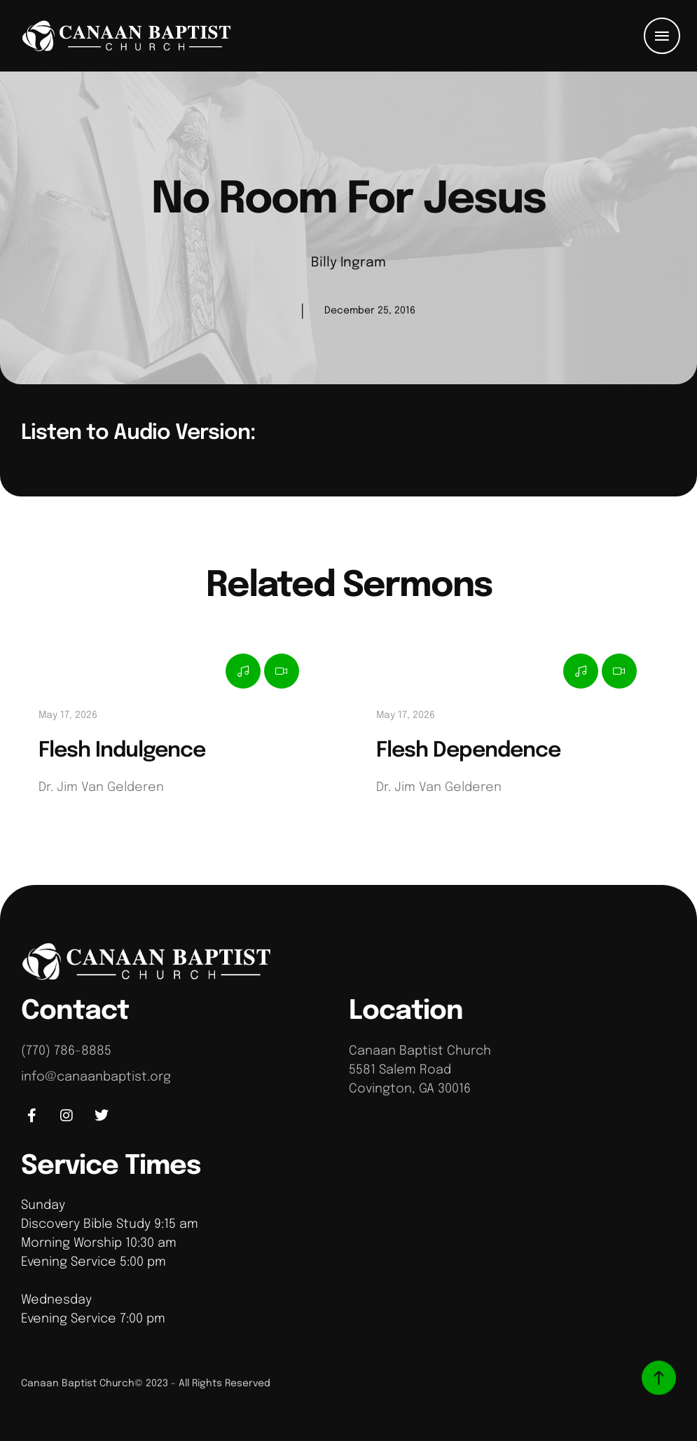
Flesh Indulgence (122, 751)
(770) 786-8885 (66, 1051)
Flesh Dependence (468, 751)
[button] (662, 36)
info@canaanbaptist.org (96, 1077)
